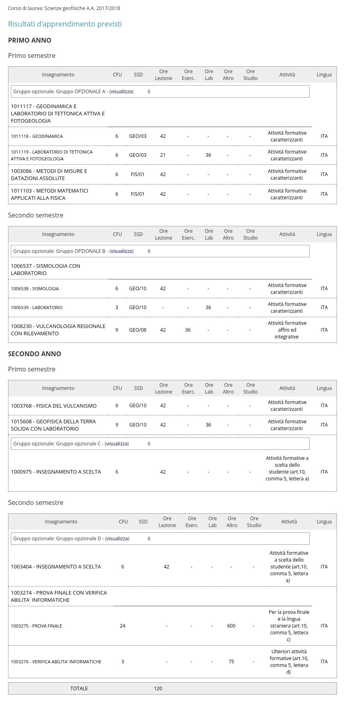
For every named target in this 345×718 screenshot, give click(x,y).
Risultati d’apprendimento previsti (65, 24)
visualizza (121, 91)
